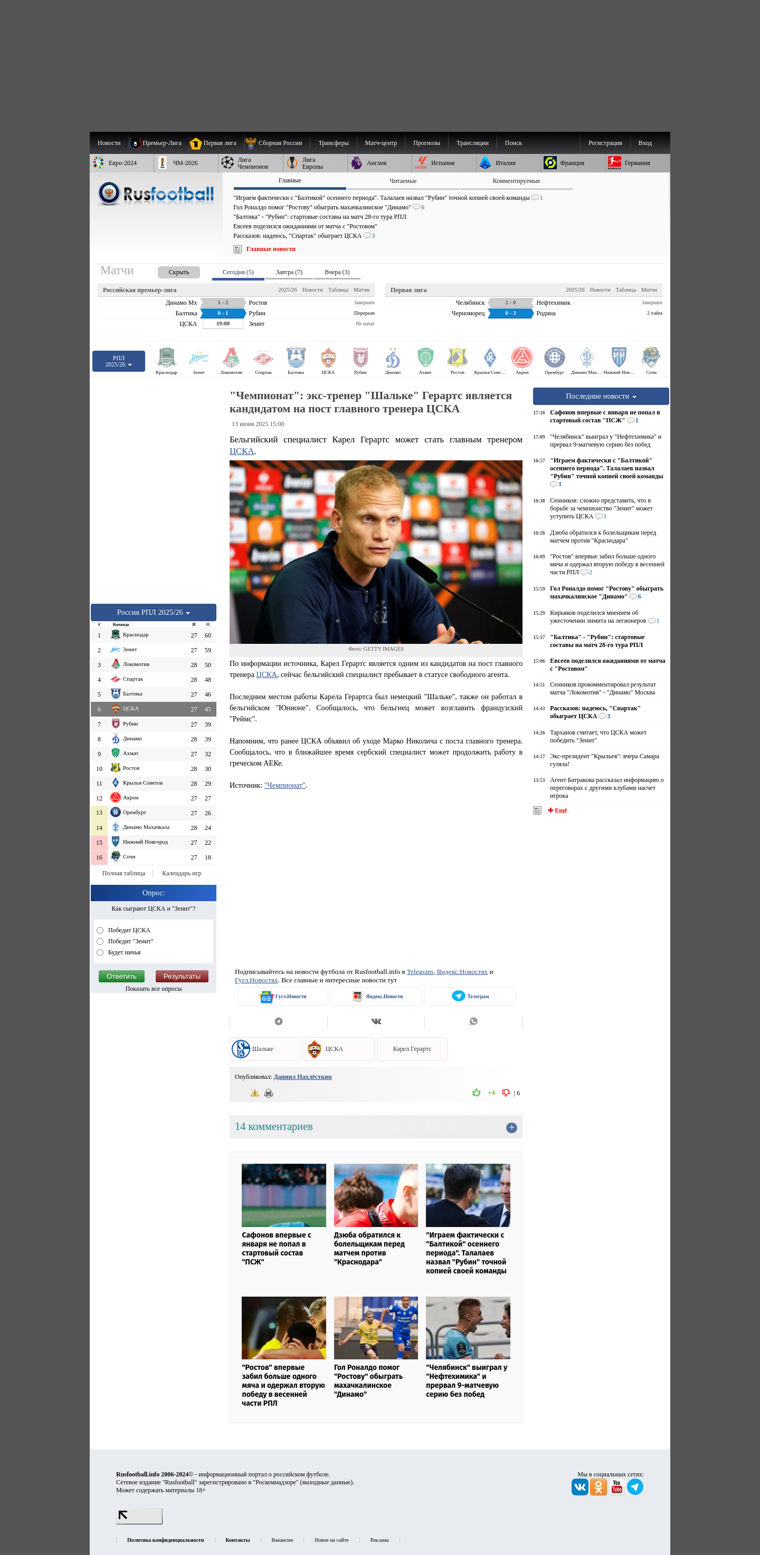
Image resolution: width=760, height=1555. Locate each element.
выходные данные (326, 1482)
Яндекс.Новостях (462, 972)
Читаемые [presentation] (403, 181)
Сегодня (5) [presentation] (238, 272)
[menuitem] (277, 143)
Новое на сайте (331, 1540)
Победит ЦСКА (128, 930)
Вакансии (282, 1540)
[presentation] (168, 270)
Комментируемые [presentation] (516, 181)
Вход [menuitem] (645, 143)
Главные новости (271, 249)
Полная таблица (123, 873)
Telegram (420, 972)
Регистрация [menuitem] (605, 143)
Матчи (361, 289)
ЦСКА (242, 451)
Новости (312, 289)
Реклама (379, 1540)
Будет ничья (123, 952)
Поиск (513, 143)
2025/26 (287, 289)
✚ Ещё (556, 810)
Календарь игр (181, 873)
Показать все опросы (154, 988)
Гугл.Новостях (256, 980)
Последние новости (601, 396)
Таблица (338, 289)
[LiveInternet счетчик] (139, 1522)
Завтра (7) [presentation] (289, 272)
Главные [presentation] (290, 180)
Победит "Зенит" (130, 941)
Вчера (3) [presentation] (337, 272)
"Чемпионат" (285, 785)
